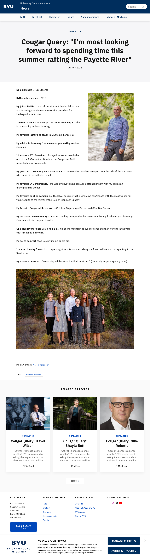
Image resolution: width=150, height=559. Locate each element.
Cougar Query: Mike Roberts (122, 443)
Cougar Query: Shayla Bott (75, 443)
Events (70, 17)
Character (54, 17)
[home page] (8, 6)
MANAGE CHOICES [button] (124, 541)
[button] (145, 540)
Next (75, 480)
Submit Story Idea (23, 526)
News (24, 8)
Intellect (37, 17)
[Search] (136, 6)
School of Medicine (116, 17)
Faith (22, 17)
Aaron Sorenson (41, 364)
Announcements (90, 17)
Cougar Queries (33, 374)
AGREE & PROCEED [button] (124, 551)
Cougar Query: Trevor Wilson (28, 443)
